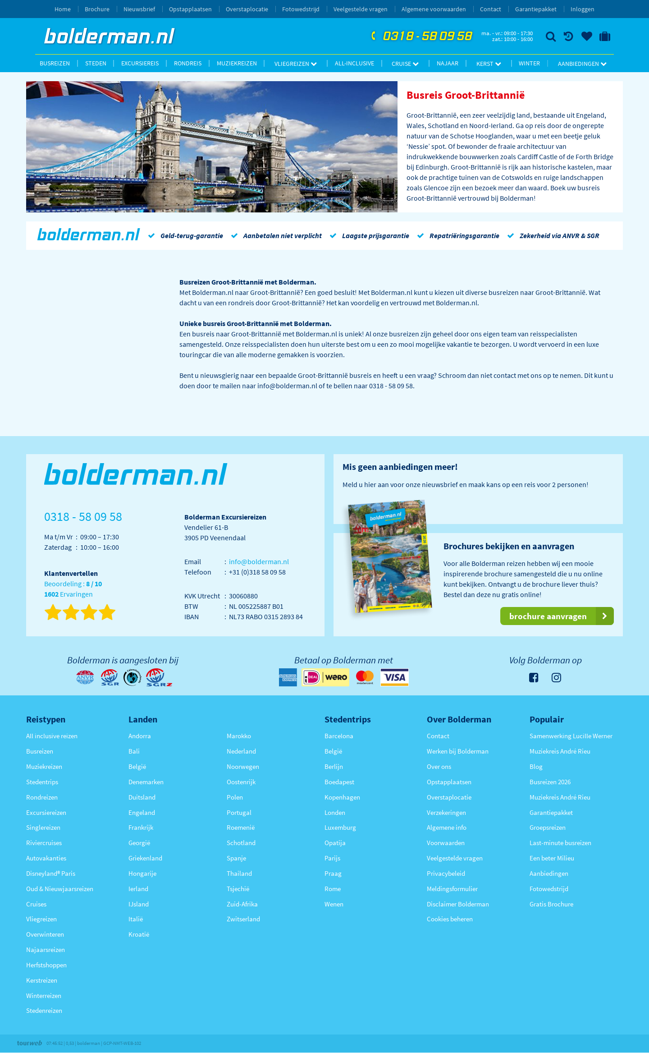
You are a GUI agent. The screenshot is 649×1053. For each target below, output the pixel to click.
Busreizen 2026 (550, 781)
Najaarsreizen (45, 949)
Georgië (139, 842)
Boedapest (339, 781)
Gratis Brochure (551, 904)
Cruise (405, 64)
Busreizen (55, 63)
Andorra (139, 735)
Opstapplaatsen (190, 9)
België (137, 766)
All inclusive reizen (52, 735)
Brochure (97, 9)
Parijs (332, 858)
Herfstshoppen (46, 965)
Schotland (241, 842)
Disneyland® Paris (50, 873)
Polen (235, 797)
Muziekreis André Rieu (560, 751)
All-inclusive (354, 63)
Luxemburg (340, 827)
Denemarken (146, 781)
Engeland (141, 812)
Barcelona (338, 735)
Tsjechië (238, 888)
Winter (529, 63)
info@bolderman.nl (259, 561)
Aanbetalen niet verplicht (275, 235)
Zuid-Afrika (242, 904)
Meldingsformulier (452, 888)
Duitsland (141, 797)
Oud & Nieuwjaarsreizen (59, 888)
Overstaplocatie (247, 9)
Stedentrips (42, 781)
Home (63, 9)
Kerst (488, 64)
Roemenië (241, 827)
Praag (333, 873)
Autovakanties (46, 858)
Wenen (333, 904)
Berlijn (333, 766)
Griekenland (145, 858)
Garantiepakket (536, 9)
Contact (490, 9)
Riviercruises (44, 842)
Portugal (239, 812)
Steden (95, 63)
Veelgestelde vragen (361, 9)
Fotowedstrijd (301, 9)
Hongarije (142, 873)
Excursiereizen (46, 812)
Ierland (138, 888)
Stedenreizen (44, 1010)
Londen (334, 812)
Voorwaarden (446, 842)
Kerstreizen (41, 980)
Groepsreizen (548, 827)
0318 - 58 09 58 (420, 36)
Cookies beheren (450, 919)
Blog (536, 766)
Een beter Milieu (552, 858)
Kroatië (138, 934)
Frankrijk (140, 827)
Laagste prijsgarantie (367, 235)
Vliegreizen (295, 64)
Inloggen (582, 9)
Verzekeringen (446, 812)
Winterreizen (43, 995)
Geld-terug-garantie (184, 235)
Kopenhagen (342, 797)
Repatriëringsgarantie (456, 235)
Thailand (239, 873)
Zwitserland (243, 919)
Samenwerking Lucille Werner (571, 735)
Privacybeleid (446, 873)
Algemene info (446, 827)
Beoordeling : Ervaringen (73, 589)
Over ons (439, 766)
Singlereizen (43, 827)
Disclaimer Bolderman (458, 904)
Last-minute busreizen (560, 842)
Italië (135, 919)
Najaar (447, 63)
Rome (332, 888)
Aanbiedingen (582, 64)
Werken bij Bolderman (458, 751)
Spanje (236, 858)
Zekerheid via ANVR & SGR (551, 235)
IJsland (138, 904)
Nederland (241, 751)
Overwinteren (45, 934)
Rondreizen (42, 797)
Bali (134, 751)
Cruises (36, 904)
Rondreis (187, 63)
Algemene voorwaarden (434, 9)
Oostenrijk (241, 781)
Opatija (335, 842)
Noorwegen (243, 766)
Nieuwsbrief (139, 9)
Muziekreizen (237, 63)
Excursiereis (140, 63)
